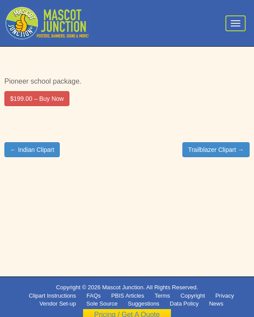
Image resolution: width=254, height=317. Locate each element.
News (216, 303)
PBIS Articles (127, 295)
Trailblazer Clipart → (216, 149)
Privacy (224, 295)
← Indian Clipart (32, 149)
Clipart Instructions (52, 295)
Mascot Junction (122, 287)
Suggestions (144, 303)
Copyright (193, 295)
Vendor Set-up (58, 303)
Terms (162, 295)
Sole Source (102, 303)
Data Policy (184, 303)
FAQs (94, 295)
